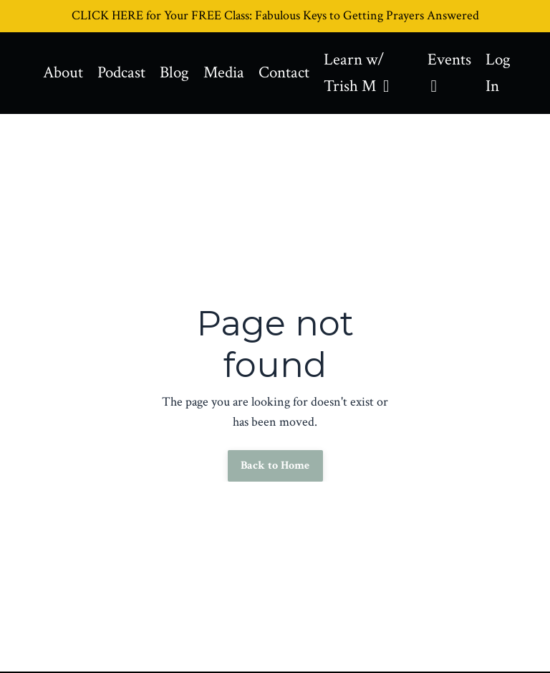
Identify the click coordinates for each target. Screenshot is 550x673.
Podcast (125, 73)
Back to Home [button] (275, 467)
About (64, 73)
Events (451, 72)
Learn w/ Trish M (368, 73)
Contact (293, 73)
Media (231, 73)
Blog (180, 73)
